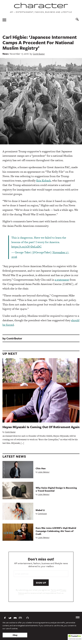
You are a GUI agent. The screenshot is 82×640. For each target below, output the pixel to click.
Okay (15, 635)
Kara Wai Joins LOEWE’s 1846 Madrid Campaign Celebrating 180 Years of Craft (56, 530)
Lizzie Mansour (43, 472)
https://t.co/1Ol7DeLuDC (26, 246)
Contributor (39, 53)
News (5, 53)
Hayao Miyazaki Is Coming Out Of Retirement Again (41, 427)
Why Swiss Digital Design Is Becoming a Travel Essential (56, 489)
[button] (75, 637)
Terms (53, 589)
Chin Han (41, 468)
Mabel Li (40, 510)
